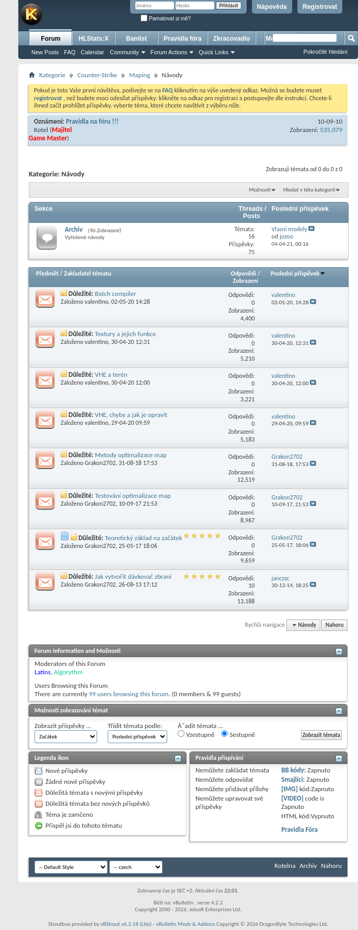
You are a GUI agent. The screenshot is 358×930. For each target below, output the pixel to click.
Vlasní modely (289, 229)
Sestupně (238, 734)
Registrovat (320, 6)
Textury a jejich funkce (125, 334)
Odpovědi (243, 273)
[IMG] (289, 789)
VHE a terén (111, 374)
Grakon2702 (100, 463)
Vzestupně (196, 734)
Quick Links (213, 52)
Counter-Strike (97, 75)
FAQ (70, 52)
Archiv (74, 229)
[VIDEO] (292, 798)
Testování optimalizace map (133, 495)
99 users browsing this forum (128, 694)
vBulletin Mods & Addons (185, 924)
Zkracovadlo (231, 38)
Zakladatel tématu (87, 273)
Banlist (136, 38)
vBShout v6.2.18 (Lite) (126, 924)
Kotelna (284, 865)
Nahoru (334, 625)
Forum (50, 38)
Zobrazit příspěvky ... (62, 726)
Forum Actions (169, 52)
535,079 (331, 130)
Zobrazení (245, 280)
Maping (139, 75)
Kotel (41, 130)
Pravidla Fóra (299, 829)
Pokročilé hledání (326, 52)
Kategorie (52, 75)
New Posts (45, 52)
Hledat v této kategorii (309, 189)
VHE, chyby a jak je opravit (131, 415)
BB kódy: (293, 770)
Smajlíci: (293, 779)
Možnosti (259, 189)
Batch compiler (115, 293)
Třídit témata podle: (135, 726)
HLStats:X (93, 38)
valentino (96, 301)
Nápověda (272, 6)
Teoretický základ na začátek (143, 538)
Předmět (47, 273)
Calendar (93, 52)
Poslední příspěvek (298, 273)
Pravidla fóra (183, 38)
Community (124, 52)
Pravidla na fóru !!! (92, 121)
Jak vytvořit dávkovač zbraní (133, 576)
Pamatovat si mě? (166, 18)
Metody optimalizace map (131, 455)
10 (251, 585)
